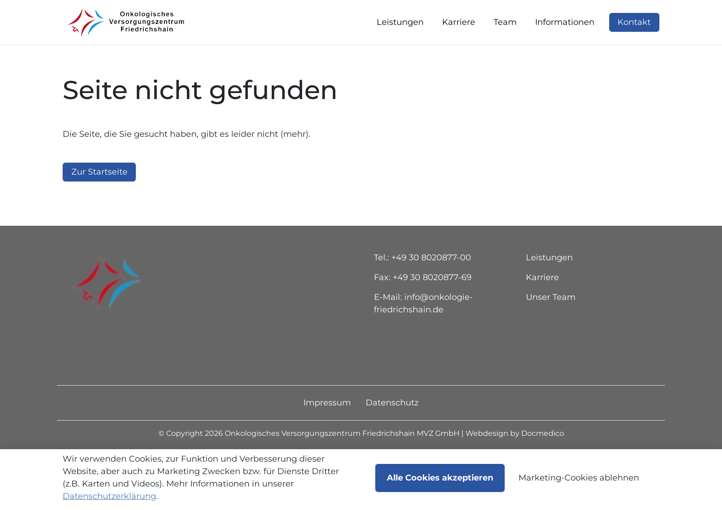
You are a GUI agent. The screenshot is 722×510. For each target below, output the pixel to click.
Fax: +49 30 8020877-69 (423, 299)
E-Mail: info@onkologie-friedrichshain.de (423, 325)
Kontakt (634, 33)
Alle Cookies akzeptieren (440, 478)
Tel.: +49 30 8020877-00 (422, 279)
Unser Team (551, 319)
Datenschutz (392, 424)
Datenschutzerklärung (109, 496)
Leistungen (549, 279)
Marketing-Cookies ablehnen (578, 478)
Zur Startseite (99, 193)
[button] (402, 33)
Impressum (327, 424)
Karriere (542, 299)
